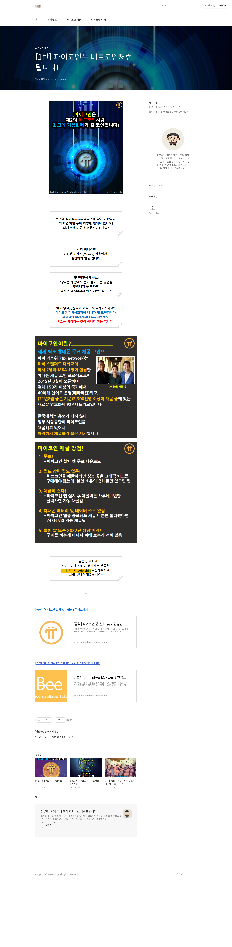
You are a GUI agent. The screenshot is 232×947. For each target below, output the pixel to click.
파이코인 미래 (98, 19)
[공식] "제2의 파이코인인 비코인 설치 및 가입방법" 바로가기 (67, 663)
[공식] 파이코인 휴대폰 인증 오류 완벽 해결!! (168, 111)
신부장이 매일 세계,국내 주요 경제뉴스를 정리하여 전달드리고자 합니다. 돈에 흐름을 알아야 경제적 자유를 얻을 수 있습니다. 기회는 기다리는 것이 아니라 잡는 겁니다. (81, 877)
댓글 (37, 857)
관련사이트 (181, 934)
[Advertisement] (86, 741)
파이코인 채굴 (73, 19)
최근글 (152, 186)
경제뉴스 (52, 19)
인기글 (162, 186)
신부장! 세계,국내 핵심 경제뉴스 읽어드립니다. (69, 871)
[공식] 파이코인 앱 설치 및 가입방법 (164, 106)
